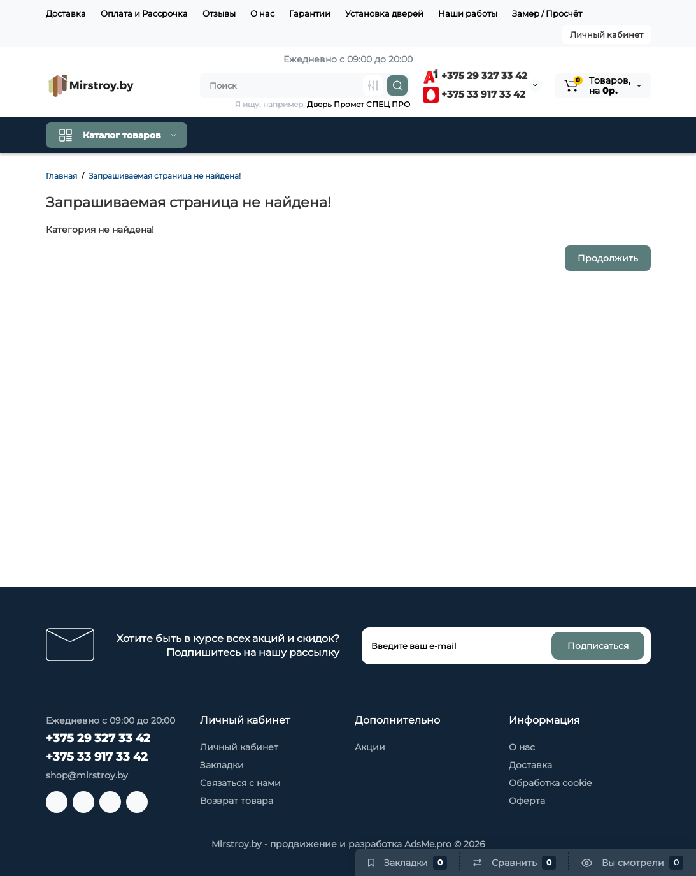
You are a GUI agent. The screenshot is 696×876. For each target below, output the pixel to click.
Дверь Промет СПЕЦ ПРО (358, 104)
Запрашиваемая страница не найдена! (165, 175)
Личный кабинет (606, 34)
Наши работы (467, 13)
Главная (61, 175)
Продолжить (608, 258)
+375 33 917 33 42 (474, 94)
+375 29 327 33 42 (475, 75)
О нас (262, 13)
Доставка (66, 13)
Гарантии (309, 13)
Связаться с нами (240, 783)
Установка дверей (384, 13)
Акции (370, 747)
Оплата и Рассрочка (144, 13)
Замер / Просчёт (547, 13)
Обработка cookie (550, 783)
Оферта (527, 801)
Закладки (222, 765)
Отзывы (219, 13)
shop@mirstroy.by (87, 775)
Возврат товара (236, 801)
